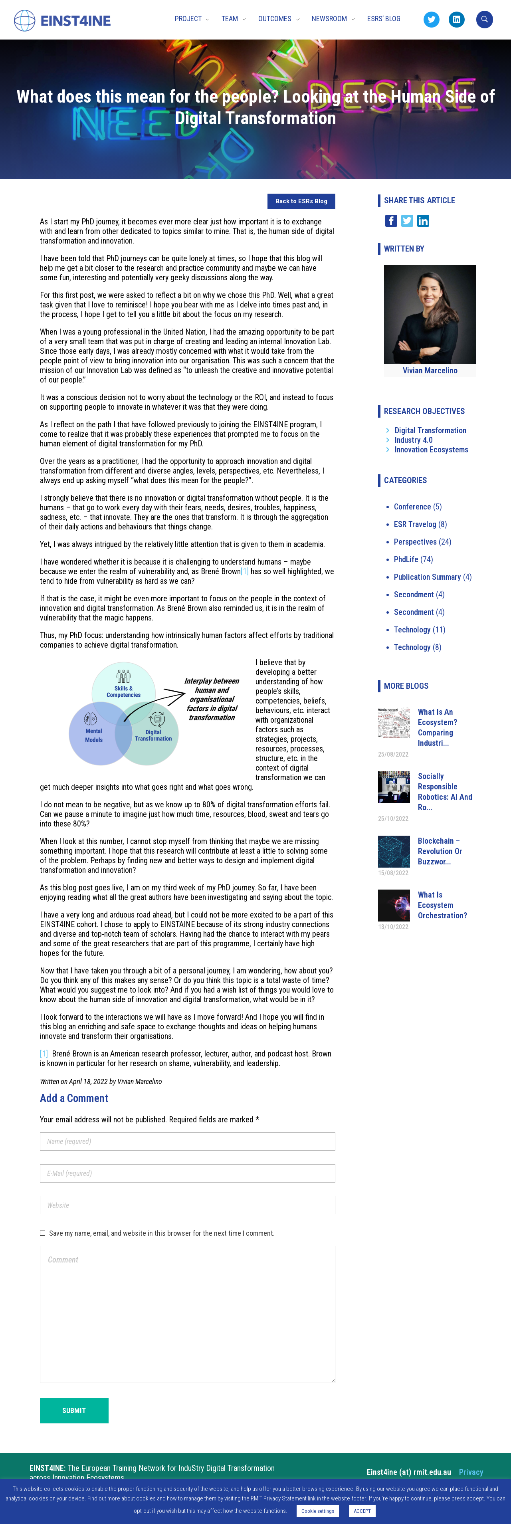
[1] (245, 571)
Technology (412, 629)
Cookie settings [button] (317, 1511)
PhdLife (406, 559)
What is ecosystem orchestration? (442, 905)
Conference (412, 506)
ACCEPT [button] (362, 1511)
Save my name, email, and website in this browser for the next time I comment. (162, 1233)
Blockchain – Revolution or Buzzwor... (440, 851)
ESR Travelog (415, 524)
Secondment (414, 594)
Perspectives (415, 542)
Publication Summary (427, 577)
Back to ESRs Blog (301, 201)
